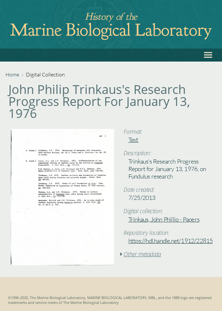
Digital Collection (45, 74)
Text (133, 140)
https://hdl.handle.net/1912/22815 (170, 241)
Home (12, 74)
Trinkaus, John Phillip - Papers (163, 219)
